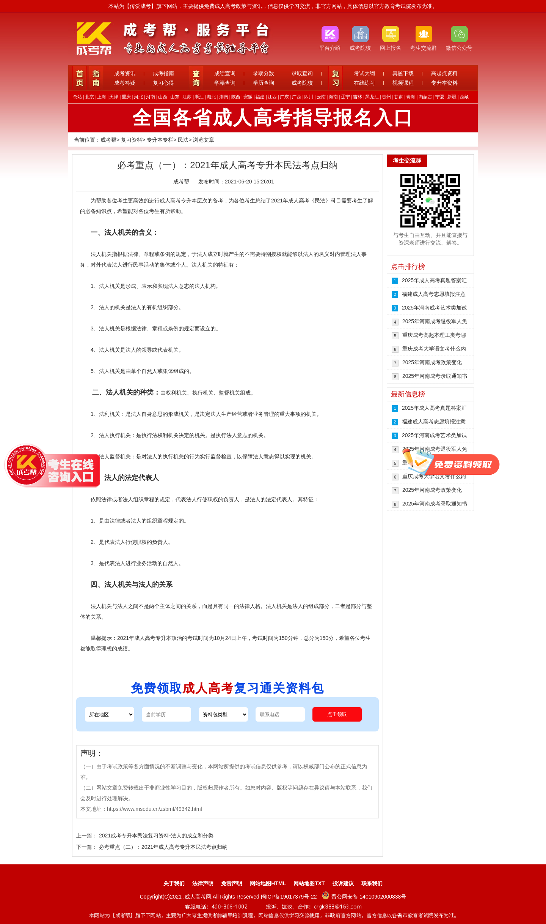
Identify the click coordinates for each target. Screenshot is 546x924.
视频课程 (403, 83)
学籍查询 (224, 83)
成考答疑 (124, 83)
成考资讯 (124, 73)
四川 (308, 97)
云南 (321, 97)
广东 (284, 97)
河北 (138, 97)
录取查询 (302, 73)
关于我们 (174, 883)
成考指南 (163, 73)
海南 (333, 97)
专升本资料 (444, 83)
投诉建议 (343, 883)
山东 (174, 97)
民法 (183, 140)
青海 (410, 97)
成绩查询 (224, 73)
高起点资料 (444, 73)
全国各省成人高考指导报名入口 (273, 117)
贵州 (386, 97)
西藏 (464, 97)
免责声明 (231, 883)
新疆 (452, 97)
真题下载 (403, 73)
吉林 (357, 97)
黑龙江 (372, 97)
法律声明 (202, 883)
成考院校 (302, 83)
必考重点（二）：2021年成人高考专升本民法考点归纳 (163, 847)
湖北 (211, 97)
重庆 (126, 97)
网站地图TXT (309, 883)
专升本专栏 (160, 140)
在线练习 (364, 83)
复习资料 (131, 140)
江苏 (186, 97)
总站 (77, 97)
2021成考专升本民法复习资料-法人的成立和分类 (156, 835)
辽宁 (345, 97)
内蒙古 (425, 97)
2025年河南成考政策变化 (432, 362)
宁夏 (439, 97)
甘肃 (398, 97)
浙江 (199, 97)
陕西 (235, 97)
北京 (89, 97)
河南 (150, 97)
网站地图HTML (268, 883)
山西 (162, 97)
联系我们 (372, 883)
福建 (260, 97)
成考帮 (108, 140)
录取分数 (263, 73)
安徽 (248, 97)
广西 (296, 97)
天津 (113, 97)
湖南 (223, 97)
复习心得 (163, 83)
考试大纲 (364, 73)
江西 (272, 97)
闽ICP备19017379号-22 (289, 897)
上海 (101, 97)
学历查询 (263, 83)
